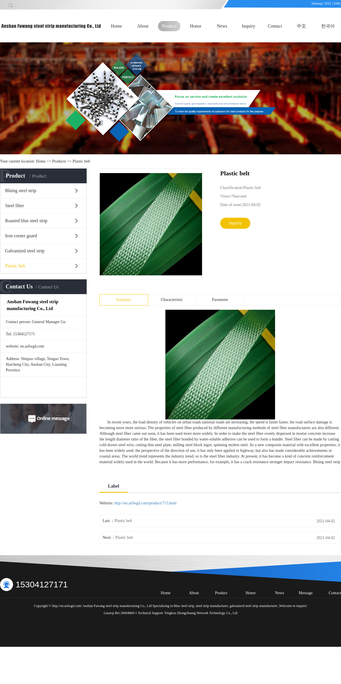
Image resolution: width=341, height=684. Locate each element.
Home (116, 26)
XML (337, 3)
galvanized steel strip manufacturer (253, 606)
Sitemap (317, 3)
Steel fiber (14, 205)
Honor (195, 26)
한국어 (328, 26)
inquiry (235, 223)
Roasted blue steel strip (26, 220)
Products (59, 161)
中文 (301, 26)
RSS (328, 3)
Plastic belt (81, 161)
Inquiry (248, 26)
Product (169, 26)
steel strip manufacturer (211, 606)
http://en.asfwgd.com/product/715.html (145, 503)
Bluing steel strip (20, 190)
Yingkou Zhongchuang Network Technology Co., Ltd (200, 613)
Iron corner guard (21, 235)
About (143, 26)
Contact (275, 26)
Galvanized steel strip (25, 250)
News (222, 26)
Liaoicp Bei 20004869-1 (120, 613)
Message (306, 593)
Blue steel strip (184, 606)
